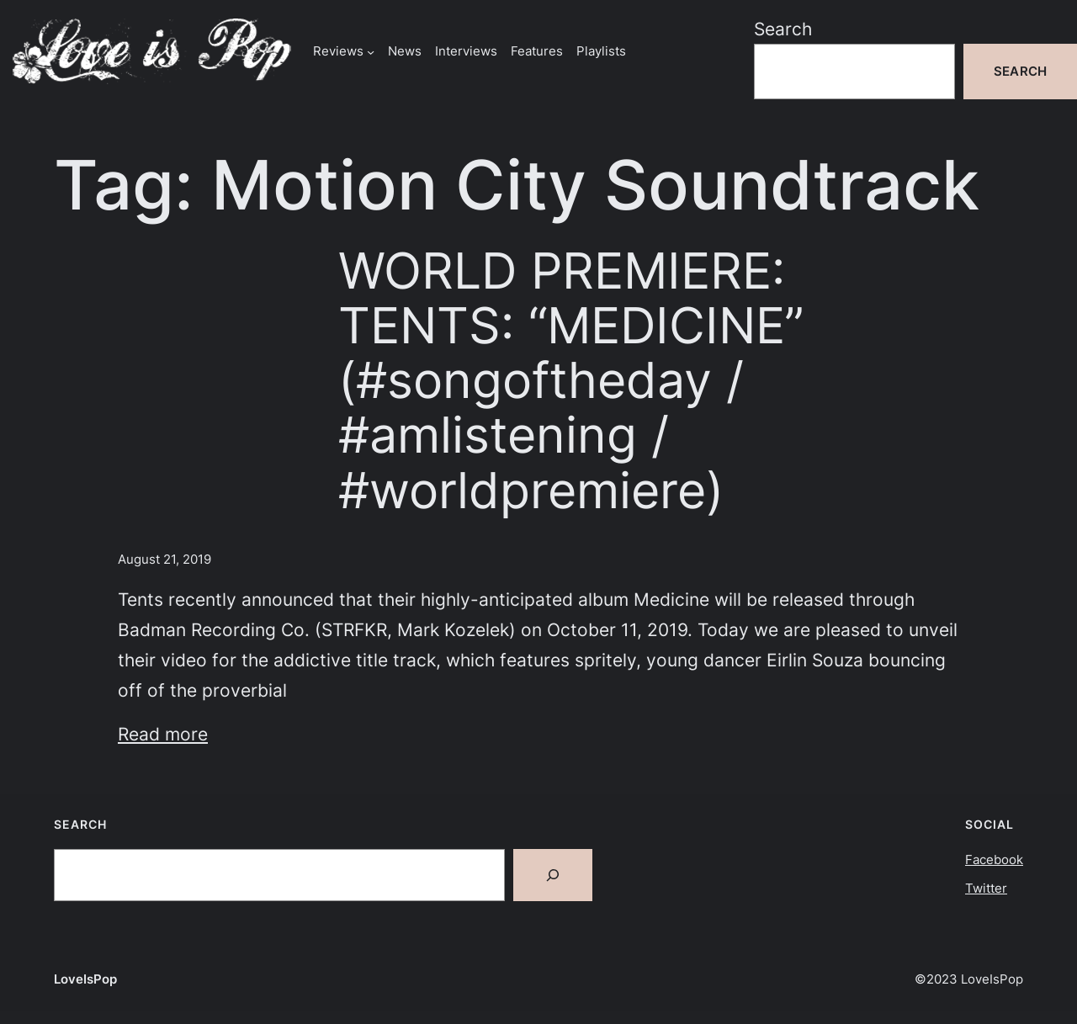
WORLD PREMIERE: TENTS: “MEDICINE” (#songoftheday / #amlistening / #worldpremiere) (571, 380)
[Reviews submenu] (370, 51)
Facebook (994, 859)
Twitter (986, 888)
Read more (163, 734)
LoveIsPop (85, 979)
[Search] (552, 875)
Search (783, 29)
